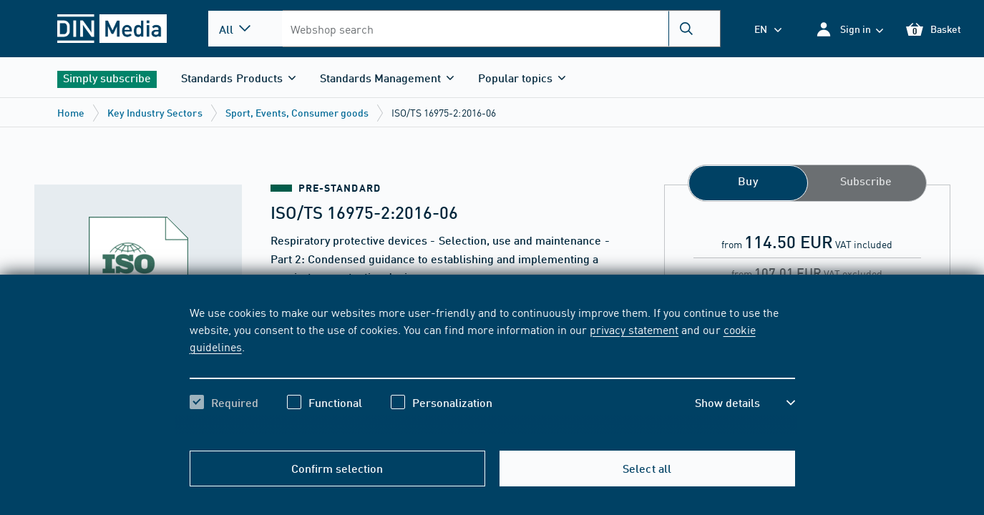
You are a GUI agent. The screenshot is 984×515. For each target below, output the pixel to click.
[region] (492, 369)
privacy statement (634, 329)
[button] (849, 29)
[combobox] (501, 28)
